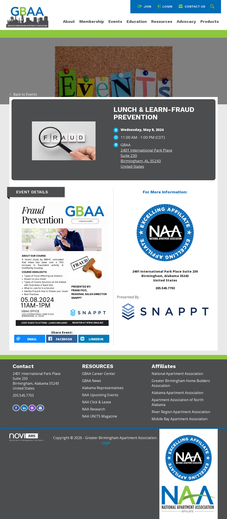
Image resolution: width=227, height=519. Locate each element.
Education (137, 21)
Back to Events (23, 94)
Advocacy (186, 21)
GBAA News (91, 380)
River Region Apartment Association (181, 412)
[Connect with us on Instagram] (32, 408)
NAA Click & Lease (96, 402)
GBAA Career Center (98, 373)
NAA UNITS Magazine (99, 416)
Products (209, 21)
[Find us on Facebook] (16, 408)
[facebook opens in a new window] (61, 339)
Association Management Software (26, 437)
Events (115, 21)
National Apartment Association (177, 373)
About (69, 21)
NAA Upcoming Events (100, 395)
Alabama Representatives (102, 388)
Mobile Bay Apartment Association (179, 419)
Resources (161, 21)
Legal (106, 442)
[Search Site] (212, 6)
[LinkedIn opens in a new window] (93, 339)
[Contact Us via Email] (40, 408)
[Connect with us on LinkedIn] (24, 408)
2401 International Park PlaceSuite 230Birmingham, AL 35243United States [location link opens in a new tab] (146, 158)
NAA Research (93, 409)
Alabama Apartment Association (177, 392)
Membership (91, 21)
